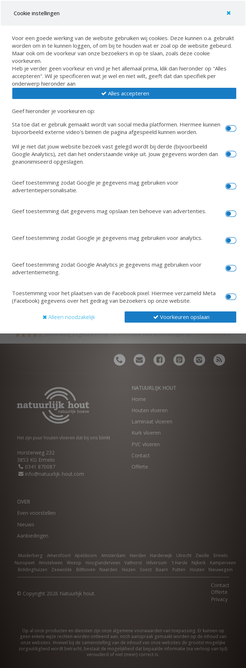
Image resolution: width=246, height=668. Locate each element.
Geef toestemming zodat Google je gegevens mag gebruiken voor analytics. (107, 237)
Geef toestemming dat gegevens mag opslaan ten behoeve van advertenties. (109, 211)
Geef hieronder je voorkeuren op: (53, 111)
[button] (124, 93)
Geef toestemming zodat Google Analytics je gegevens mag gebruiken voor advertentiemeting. (107, 268)
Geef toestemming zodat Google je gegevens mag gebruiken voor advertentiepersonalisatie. (95, 186)
